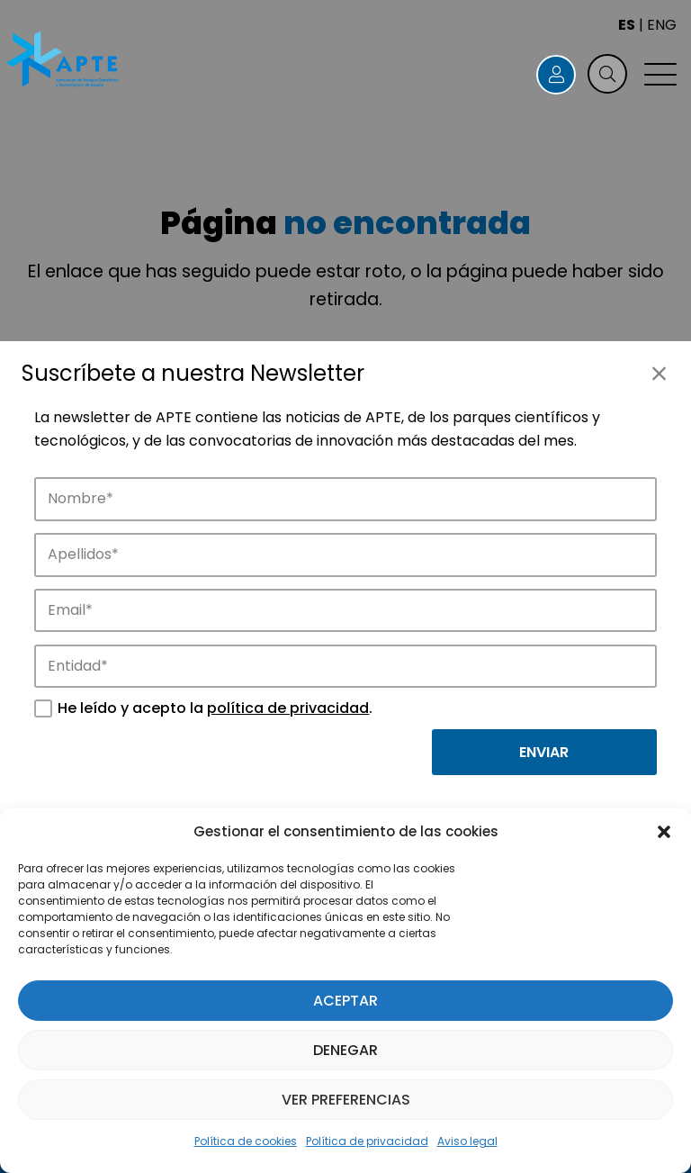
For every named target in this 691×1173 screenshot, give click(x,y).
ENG (662, 24)
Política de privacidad (367, 1141)
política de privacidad (288, 708)
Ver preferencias (346, 1099)
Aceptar (345, 1000)
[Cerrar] (658, 373)
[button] (664, 832)
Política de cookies (245, 1141)
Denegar (345, 1050)
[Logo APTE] (64, 61)
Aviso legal (467, 1141)
